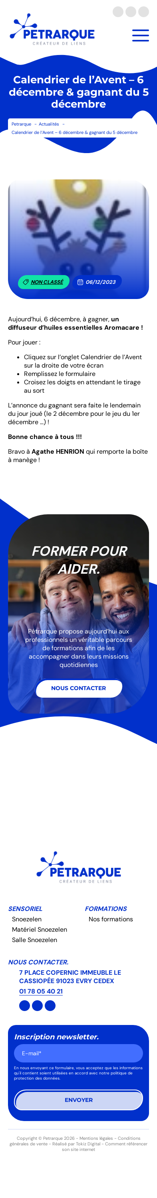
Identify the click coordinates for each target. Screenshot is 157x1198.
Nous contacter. (38, 962)
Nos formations (111, 919)
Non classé (43, 282)
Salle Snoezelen (34, 940)
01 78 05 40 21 (41, 991)
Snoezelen (27, 919)
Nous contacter (78, 688)
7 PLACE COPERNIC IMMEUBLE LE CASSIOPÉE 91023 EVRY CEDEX (70, 976)
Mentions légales (96, 1138)
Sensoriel (25, 909)
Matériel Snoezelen (39, 929)
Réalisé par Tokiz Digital (76, 1144)
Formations (106, 909)
